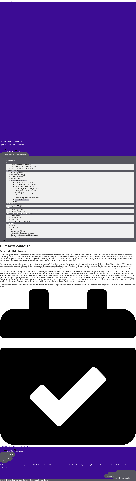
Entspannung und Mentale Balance (27, 198)
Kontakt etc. (11, 223)
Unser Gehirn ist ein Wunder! (21, 165)
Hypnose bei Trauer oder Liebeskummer (28, 194)
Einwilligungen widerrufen (124, 478)
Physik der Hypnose (17, 205)
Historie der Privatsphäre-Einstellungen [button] (24, 235)
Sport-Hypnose (20, 192)
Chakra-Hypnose (20, 196)
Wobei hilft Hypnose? (19, 180)
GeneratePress (43, 480)
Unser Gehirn (11, 163)
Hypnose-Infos (12, 171)
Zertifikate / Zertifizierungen (20, 221)
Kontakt (13, 225)
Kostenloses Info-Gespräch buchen (14, 155)
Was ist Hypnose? (17, 172)
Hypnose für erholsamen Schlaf (25, 190)
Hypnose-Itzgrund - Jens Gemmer (11, 141)
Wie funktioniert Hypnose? (20, 174)
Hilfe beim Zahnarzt (22, 200)
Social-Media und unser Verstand (22, 168)
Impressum (14, 227)
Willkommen (10, 161)
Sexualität (18, 201)
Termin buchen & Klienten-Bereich (19, 214)
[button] (4, 241)
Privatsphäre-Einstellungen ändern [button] (22, 233)
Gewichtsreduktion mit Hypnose (26, 184)
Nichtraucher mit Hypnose (24, 182)
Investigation (11, 204)
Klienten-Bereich (16, 217)
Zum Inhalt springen (7, 1)
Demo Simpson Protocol (19, 211)
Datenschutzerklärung (18, 231)
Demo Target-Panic (17, 210)
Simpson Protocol (17, 176)
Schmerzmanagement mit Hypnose (27, 188)
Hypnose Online (16, 178)
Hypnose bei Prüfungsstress (24, 186)
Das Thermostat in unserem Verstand (23, 167)
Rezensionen (15, 219)
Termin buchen (16, 215)
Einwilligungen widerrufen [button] (20, 237)
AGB (12, 229)
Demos (9, 208)
